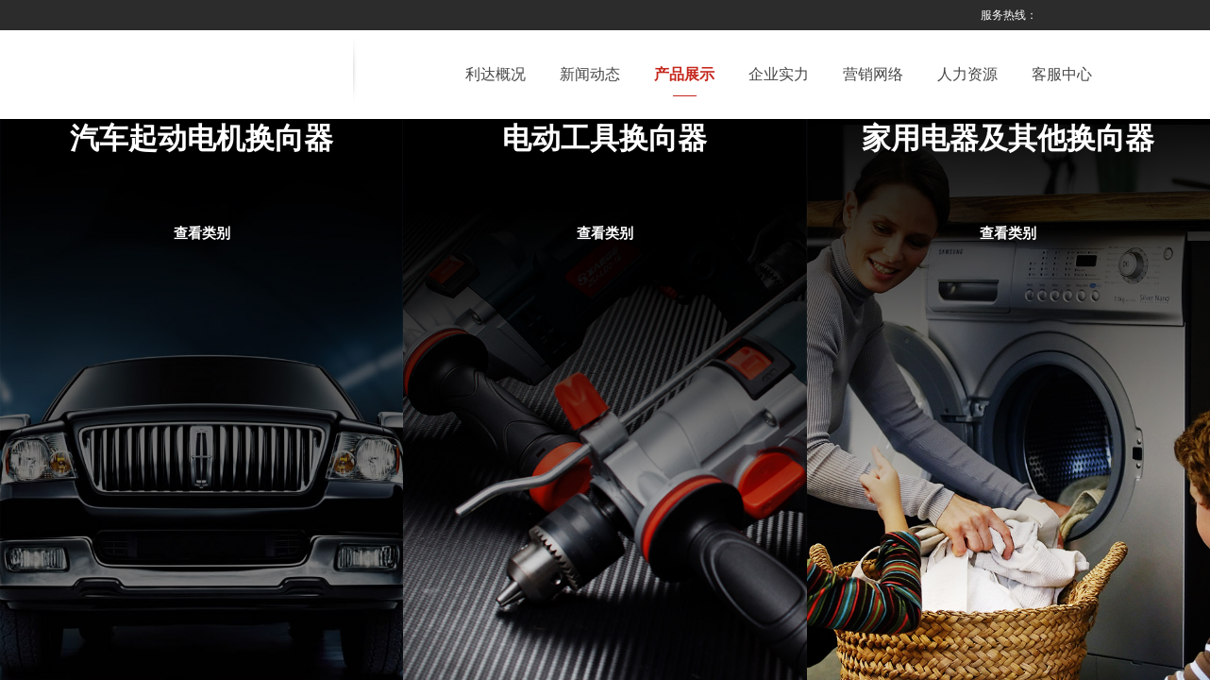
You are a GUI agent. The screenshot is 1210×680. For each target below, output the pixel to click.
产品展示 (684, 74)
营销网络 (873, 74)
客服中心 (1062, 74)
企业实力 (778, 74)
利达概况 (495, 74)
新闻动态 (590, 74)
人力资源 (967, 74)
